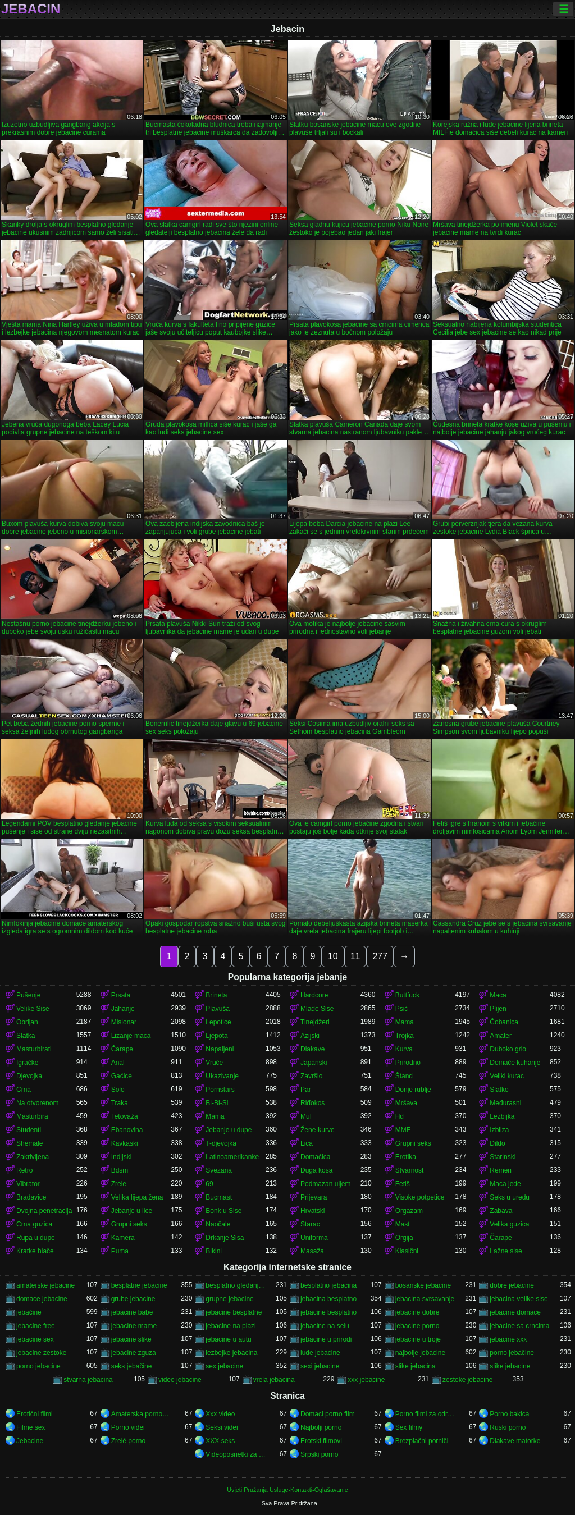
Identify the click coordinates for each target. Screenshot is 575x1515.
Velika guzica (509, 1224)
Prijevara (313, 1197)
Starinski (502, 1157)
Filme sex (30, 1427)
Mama (404, 1022)
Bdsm (120, 1170)
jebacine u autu (228, 1339)
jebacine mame (134, 1326)
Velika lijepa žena (137, 1197)
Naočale (218, 1224)
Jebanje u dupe (229, 1130)
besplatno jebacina (328, 1285)
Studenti (28, 1130)
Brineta (216, 995)
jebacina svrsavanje (424, 1299)
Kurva (404, 1049)
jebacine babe (132, 1312)
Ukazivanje (222, 1076)
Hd (399, 1116)
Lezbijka (502, 1116)
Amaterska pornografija (141, 1414)
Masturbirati (34, 1049)
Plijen (498, 1009)
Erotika (405, 1157)
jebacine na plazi (230, 1326)
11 (355, 956)
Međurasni (505, 1103)
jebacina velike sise (518, 1299)
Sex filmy (409, 1427)
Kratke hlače (35, 1251)
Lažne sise (506, 1251)
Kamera (123, 1238)
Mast (402, 1224)
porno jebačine (512, 1353)
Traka (119, 1103)
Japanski (313, 1063)
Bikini (214, 1251)
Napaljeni (220, 1049)
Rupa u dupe (35, 1238)
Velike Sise (32, 1009)
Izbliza (499, 1130)
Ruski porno (508, 1427)
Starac (310, 1224)
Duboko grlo (508, 1049)
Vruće (214, 1063)
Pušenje (28, 995)
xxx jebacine (366, 1380)
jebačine (29, 1312)
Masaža (312, 1251)
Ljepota (216, 1036)
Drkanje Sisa (225, 1238)
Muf (306, 1116)
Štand (404, 1076)
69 (209, 1184)
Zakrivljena (32, 1157)
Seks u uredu (510, 1197)
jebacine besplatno (328, 1312)
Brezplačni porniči (422, 1441)
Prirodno (408, 1063)
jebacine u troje (418, 1339)
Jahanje (123, 1009)
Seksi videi (222, 1427)
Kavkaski (124, 1143)
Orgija (404, 1238)
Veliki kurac (507, 1076)
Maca (498, 995)
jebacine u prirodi (326, 1339)
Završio (311, 1076)
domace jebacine (41, 1299)
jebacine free (35, 1326)
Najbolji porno (320, 1427)
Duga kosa (316, 1170)
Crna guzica (34, 1224)
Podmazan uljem (325, 1184)
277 (379, 956)
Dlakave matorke (515, 1441)
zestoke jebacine (467, 1380)
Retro (24, 1170)
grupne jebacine (229, 1299)
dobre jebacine (512, 1285)
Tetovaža (124, 1116)
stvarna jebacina (87, 1380)
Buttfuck (407, 995)
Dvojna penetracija (44, 1211)
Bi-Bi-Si (217, 1103)
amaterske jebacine (45, 1285)
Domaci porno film (327, 1414)
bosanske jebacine (423, 1285)
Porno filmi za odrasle (425, 1414)
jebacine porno (417, 1326)
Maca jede (505, 1184)
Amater (501, 1036)
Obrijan (27, 1022)
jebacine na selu (324, 1326)
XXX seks (220, 1441)
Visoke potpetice (420, 1197)
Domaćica (315, 1157)
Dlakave (312, 1049)
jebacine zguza (133, 1353)
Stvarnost (409, 1170)
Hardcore (314, 995)
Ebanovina (127, 1130)
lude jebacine (320, 1353)
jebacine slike (131, 1339)
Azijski (310, 1036)
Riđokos (312, 1103)
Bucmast (219, 1197)
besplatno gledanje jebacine (236, 1285)
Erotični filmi (34, 1414)
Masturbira (32, 1116)
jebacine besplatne (234, 1312)
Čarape (122, 1049)
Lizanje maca (131, 1036)
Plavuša (218, 1009)
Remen (501, 1170)
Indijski (121, 1157)
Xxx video (220, 1414)
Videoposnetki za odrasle (236, 1454)
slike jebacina (415, 1366)
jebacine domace (515, 1312)
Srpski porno (319, 1454)
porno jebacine (38, 1366)
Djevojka (29, 1076)
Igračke (27, 1063)
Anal (118, 1063)
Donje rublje (413, 1089)
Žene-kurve (317, 1130)
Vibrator (28, 1184)
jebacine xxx (508, 1339)
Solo (118, 1089)
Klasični (406, 1251)
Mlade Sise (317, 1009)
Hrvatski (312, 1211)
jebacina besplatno (328, 1299)
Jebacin (30, 9)
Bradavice (31, 1197)
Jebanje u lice (131, 1211)
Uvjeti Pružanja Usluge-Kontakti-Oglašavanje (287, 1489)
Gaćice (121, 1076)
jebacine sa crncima (519, 1326)
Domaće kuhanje (515, 1063)
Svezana (219, 1170)
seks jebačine (131, 1366)
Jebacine (29, 1441)
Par (305, 1089)
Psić (401, 1009)
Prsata (121, 995)
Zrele (118, 1184)
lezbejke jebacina (231, 1353)
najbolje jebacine (420, 1353)
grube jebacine (133, 1299)
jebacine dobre (417, 1312)
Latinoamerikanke (232, 1157)
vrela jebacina (274, 1380)
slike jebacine (510, 1366)
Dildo (497, 1143)
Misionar (123, 1022)
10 (333, 956)
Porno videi (128, 1427)
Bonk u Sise (223, 1211)
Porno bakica (509, 1414)
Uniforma (314, 1238)
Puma (120, 1251)
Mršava (406, 1103)
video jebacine (180, 1380)
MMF (402, 1130)
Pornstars (220, 1089)
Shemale (29, 1143)
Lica (306, 1143)
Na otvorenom (37, 1103)
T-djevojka (221, 1143)
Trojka (404, 1036)
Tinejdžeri (315, 1022)
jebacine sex (35, 1339)
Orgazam (409, 1211)
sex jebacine (224, 1366)
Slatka (25, 1036)
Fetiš (402, 1184)
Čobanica (504, 1022)
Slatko (499, 1089)
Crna (23, 1089)
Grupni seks (413, 1143)
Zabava (501, 1211)
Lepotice (218, 1022)
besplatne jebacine (139, 1285)
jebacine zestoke (41, 1353)
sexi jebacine (319, 1366)
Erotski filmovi (321, 1441)
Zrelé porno (128, 1441)
